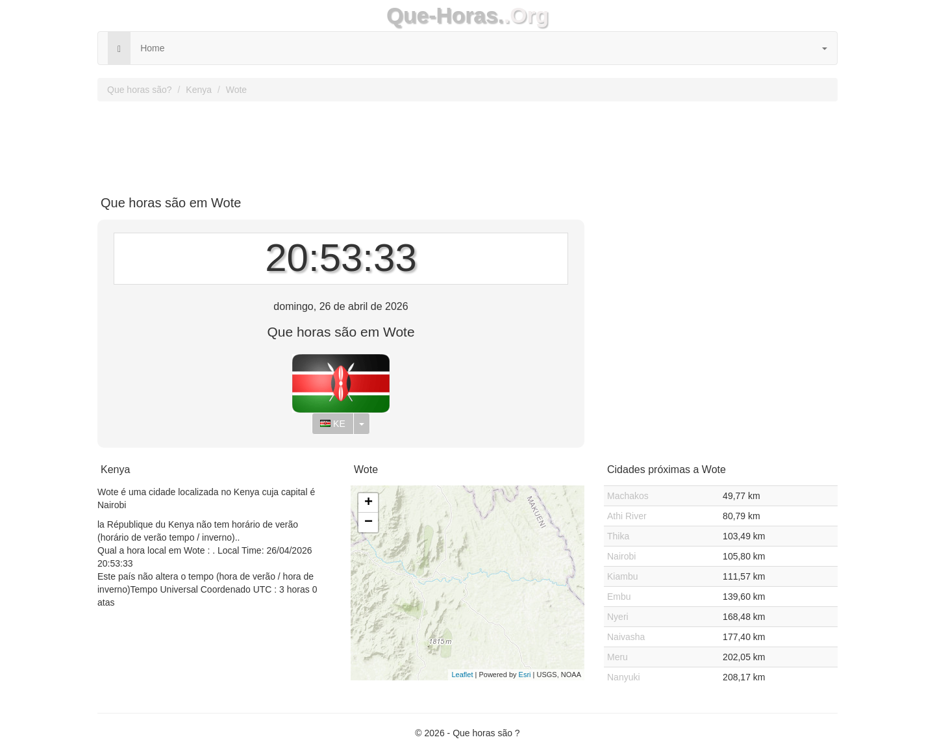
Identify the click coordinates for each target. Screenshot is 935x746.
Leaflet (462, 674)
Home (152, 48)
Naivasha (626, 637)
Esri (525, 674)
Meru (617, 657)
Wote (236, 89)
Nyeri (618, 616)
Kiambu (622, 576)
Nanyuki (623, 677)
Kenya (199, 89)
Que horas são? (139, 89)
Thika (618, 536)
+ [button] (368, 503)
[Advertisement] (467, 143)
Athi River (627, 516)
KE (332, 423)
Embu (619, 596)
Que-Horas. (445, 15)
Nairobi (621, 556)
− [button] (368, 522)
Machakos (628, 496)
